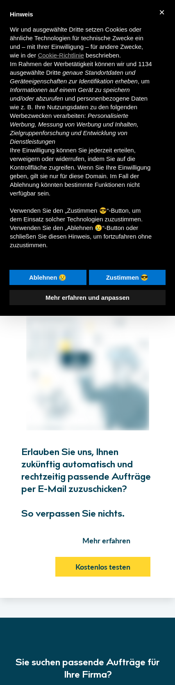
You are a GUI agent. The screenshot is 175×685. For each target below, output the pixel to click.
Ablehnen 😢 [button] (48, 277)
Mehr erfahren (106, 540)
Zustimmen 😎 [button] (127, 277)
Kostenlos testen (102, 566)
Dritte (53, 72)
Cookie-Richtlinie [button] (61, 55)
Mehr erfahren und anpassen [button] (87, 297)
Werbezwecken (31, 115)
